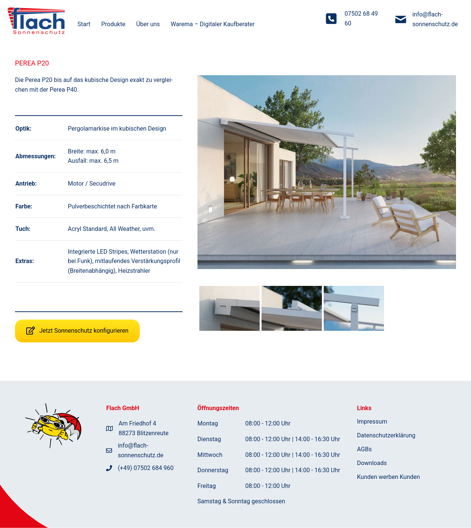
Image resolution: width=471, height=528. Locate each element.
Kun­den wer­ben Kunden (388, 477)
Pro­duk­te (113, 24)
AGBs (364, 449)
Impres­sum (372, 422)
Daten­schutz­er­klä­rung (386, 436)
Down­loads (372, 463)
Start (84, 24)
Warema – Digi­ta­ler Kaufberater (213, 24)
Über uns (148, 24)
